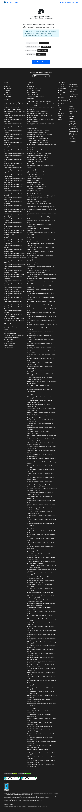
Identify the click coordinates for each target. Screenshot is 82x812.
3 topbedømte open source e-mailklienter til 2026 (39, 229)
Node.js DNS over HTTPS (34, 177)
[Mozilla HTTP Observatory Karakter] (24, 773)
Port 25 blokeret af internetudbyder (14, 320)
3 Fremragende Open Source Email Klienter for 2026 (42, 696)
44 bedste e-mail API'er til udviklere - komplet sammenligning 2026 (40, 120)
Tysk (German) (72, 100)
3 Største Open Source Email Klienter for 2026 (41, 719)
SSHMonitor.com (8, 345)
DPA (59, 111)
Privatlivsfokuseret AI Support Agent (37, 142)
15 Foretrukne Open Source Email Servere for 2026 (40, 401)
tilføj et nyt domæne (31, 35)
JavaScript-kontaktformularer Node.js (37, 175)
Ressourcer (8, 323)
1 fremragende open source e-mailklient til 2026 (41, 267)
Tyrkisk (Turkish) (73, 135)
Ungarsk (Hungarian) (72, 105)
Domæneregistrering (10, 334)
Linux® (7, 90)
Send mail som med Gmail (11, 108)
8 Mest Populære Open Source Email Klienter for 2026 (41, 451)
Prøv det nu (44, 43)
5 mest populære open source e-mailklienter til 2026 (40, 237)
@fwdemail (62, 89)
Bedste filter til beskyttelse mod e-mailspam (39, 134)
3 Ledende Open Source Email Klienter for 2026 (41, 467)
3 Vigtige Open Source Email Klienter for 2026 (41, 413)
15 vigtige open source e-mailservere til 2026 (41, 302)
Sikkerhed (61, 104)
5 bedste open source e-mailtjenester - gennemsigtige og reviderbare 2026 (38, 112)
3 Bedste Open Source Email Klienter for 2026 (41, 428)
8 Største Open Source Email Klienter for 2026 (41, 612)
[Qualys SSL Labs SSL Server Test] (10, 773)
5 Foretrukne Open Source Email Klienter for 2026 (39, 405)
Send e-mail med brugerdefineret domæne (13, 105)
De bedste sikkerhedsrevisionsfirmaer (37, 140)
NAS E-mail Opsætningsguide (12, 110)
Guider (6, 99)
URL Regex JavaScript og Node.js (36, 201)
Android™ (8, 89)
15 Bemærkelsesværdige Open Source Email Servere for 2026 (40, 379)
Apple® (6, 85)
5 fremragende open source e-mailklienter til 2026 (41, 260)
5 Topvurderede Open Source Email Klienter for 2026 (40, 444)
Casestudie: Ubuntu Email (34, 150)
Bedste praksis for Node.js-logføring (37, 138)
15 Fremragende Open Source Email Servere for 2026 (40, 363)
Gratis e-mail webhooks (34, 90)
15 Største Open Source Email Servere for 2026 (39, 608)
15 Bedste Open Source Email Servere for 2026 (41, 394)
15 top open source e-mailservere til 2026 (41, 218)
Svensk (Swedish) (73, 131)
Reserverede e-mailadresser (12, 337)
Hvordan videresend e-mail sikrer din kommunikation (37, 199)
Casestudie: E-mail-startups (35, 194)
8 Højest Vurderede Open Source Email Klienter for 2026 (41, 459)
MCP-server (30, 163)
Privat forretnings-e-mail (11, 326)
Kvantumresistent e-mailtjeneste (36, 186)
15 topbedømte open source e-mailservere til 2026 (40, 225)
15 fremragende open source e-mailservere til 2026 (40, 256)
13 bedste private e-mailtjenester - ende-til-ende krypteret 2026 (41, 109)
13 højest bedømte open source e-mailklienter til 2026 (41, 352)
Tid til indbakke (8, 330)
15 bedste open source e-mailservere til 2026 (41, 210)
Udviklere (30, 82)
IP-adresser (30, 87)
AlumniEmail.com (9, 339)
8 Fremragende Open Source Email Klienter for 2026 (40, 367)
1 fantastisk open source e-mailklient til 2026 (40, 283)
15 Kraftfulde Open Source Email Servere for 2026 (40, 417)
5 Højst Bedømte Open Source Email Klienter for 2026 (41, 673)
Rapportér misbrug (61, 114)
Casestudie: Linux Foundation (35, 152)
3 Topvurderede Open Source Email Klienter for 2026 (40, 658)
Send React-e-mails (32, 192)
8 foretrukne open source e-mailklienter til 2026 (40, 298)
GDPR (59, 110)
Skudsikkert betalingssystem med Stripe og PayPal (41, 196)
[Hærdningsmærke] (6, 786)
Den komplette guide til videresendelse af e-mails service (41, 166)
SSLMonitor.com (8, 347)
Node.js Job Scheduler (33, 180)
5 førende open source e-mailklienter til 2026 (40, 252)
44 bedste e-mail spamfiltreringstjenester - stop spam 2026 (41, 124)
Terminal (7, 96)
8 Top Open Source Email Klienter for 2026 (40, 543)
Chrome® (7, 94)
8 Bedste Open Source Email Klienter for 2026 (41, 398)
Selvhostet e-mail (32, 92)
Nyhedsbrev (62, 85)
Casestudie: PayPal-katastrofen (36, 184)
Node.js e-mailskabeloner (34, 178)
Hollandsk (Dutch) (71, 92)
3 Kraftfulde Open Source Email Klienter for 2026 (41, 421)
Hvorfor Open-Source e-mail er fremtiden (39, 203)
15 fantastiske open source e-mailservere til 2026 (41, 279)
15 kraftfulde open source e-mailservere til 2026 (41, 310)
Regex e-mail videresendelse (35, 96)
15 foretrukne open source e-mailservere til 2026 (41, 294)
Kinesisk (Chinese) (73, 86)
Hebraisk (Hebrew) (71, 102)
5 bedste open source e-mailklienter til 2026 (41, 321)
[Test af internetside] (12, 778)
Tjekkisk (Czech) (73, 88)
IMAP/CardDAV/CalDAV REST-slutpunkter (39, 154)
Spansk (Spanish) (73, 130)
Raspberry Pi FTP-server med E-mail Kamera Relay (14, 116)
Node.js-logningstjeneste (34, 182)
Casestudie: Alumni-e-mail (34, 148)
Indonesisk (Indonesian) (72, 109)
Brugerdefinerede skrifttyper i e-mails (37, 156)
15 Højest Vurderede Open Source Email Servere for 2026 (41, 455)
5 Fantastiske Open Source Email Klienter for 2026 (40, 497)
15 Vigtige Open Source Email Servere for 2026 (41, 409)
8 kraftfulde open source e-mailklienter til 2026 (41, 313)
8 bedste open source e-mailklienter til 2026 (41, 214)
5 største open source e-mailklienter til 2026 (40, 290)
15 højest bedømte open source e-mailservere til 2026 (41, 241)
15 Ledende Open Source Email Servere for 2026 (42, 463)
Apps (6, 82)
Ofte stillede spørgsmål (41, 76)
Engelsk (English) (73, 94)
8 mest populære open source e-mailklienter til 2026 (40, 344)
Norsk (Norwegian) (72, 120)
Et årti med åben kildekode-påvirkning (38, 131)
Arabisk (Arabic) (73, 84)
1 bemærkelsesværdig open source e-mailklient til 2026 (41, 275)
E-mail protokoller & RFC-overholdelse (38, 157)
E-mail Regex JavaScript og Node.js (37, 159)
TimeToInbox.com (9, 341)
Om (59, 102)
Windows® (7, 87)
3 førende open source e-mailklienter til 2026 (40, 359)
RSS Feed (61, 94)
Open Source (30, 98)
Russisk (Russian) (73, 128)
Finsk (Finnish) (72, 96)
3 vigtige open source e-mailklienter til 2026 (40, 306)
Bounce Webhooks (32, 94)
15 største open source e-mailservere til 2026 (40, 287)
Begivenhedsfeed (63, 100)
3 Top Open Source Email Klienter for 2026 (41, 436)
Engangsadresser (9, 332)
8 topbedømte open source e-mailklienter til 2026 (39, 336)
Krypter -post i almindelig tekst (14, 335)
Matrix (61, 90)
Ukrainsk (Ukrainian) (72, 137)
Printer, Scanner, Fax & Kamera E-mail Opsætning (14, 112)
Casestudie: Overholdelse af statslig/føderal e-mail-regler (42, 145)
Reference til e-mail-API (34, 89)
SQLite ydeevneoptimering (34, 190)
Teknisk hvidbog (31, 85)
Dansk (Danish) (73, 89)
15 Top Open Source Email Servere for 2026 (38, 432)
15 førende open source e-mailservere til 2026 (40, 248)
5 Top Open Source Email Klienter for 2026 (40, 650)
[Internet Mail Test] (29, 778)
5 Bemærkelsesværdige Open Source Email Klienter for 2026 (42, 704)
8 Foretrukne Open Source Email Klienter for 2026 (41, 620)
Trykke (60, 117)
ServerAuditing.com (9, 343)
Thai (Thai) (71, 133)
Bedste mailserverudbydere (35, 136)
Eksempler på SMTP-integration (13, 102)
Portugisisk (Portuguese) (72, 125)
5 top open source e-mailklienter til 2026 (41, 329)
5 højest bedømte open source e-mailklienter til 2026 (40, 244)
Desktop (7, 92)
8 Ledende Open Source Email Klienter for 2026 (41, 574)
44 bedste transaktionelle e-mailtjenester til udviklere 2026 (39, 116)
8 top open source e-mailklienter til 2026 (41, 222)
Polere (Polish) (72, 123)
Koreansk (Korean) (71, 117)
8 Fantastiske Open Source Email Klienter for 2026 (40, 390)
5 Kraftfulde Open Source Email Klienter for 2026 (41, 635)
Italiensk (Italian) (73, 111)
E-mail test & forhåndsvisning (35, 161)
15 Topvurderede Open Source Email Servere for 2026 (41, 440)
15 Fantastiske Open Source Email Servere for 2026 (40, 386)
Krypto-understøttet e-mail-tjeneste (37, 171)
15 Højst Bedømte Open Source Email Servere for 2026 (41, 670)
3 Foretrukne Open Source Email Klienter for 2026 (39, 727)
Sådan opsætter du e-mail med (13, 120)
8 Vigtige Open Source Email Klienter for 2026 (41, 520)
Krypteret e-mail (65, 2)
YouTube (61, 92)
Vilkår (59, 108)
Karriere (60, 119)
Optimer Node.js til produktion (35, 169)
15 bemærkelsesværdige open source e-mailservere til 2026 (38, 271)
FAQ (77, 2)
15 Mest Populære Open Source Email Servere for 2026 (41, 447)
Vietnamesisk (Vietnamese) (72, 140)
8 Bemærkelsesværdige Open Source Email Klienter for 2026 (42, 382)
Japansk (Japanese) (71, 114)
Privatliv (72, 2)
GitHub (61, 87)
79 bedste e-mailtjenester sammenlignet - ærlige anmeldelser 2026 (41, 105)
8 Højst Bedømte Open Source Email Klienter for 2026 (41, 765)
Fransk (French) (73, 98)
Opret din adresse (41, 62)
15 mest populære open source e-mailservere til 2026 (41, 233)
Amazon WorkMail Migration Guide (37, 133)
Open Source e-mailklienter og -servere (41, 207)
